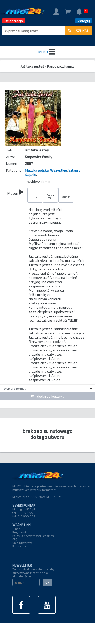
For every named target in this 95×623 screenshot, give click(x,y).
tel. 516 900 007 (23, 516)
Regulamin (20, 532)
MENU (47, 52)
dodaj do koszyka (47, 396)
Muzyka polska (37, 170)
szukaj (78, 31)
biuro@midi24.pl (23, 509)
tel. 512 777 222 (23, 512)
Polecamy (19, 546)
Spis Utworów (22, 542)
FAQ (15, 539)
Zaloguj (84, 21)
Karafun (66, 196)
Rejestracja (14, 21)
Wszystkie (58, 170)
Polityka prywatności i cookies (33, 535)
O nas (16, 528)
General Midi (50, 197)
